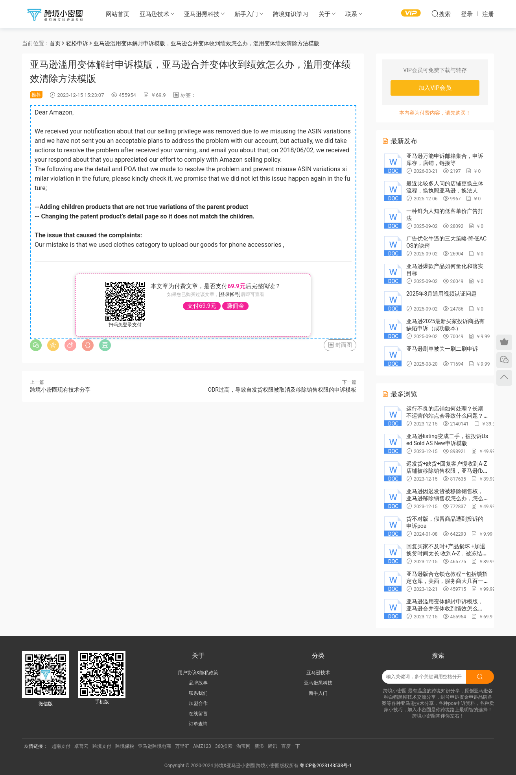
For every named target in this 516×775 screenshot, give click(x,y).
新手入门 (246, 14)
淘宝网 (243, 746)
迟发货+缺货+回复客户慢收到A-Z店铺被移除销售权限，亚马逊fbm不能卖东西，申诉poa (447, 471)
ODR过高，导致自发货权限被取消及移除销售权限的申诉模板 (282, 390)
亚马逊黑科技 (201, 14)
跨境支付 (101, 746)
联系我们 (198, 693)
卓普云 (81, 746)
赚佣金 (235, 305)
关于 (324, 14)
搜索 (441, 13)
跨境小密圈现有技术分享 (60, 390)
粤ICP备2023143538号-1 (326, 765)
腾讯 (272, 746)
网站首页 (117, 14)
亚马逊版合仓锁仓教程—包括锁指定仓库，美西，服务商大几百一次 (447, 581)
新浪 (259, 746)
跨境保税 (124, 746)
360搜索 (223, 746)
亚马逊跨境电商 (154, 746)
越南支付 (61, 746)
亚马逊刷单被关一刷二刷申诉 (442, 349)
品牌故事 (198, 683)
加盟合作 (198, 703)
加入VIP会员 (434, 87)
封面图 (340, 345)
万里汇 (182, 746)
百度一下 (290, 746)
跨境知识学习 (290, 14)
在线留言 (198, 713)
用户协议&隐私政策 (198, 672)
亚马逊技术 (154, 14)
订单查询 (198, 724)
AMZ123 (202, 746)
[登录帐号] (229, 294)
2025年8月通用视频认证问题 (441, 293)
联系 (351, 14)
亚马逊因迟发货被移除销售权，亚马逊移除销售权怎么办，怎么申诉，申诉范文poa (444, 498)
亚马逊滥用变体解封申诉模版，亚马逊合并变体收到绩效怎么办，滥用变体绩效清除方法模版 (444, 608)
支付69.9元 (201, 305)
